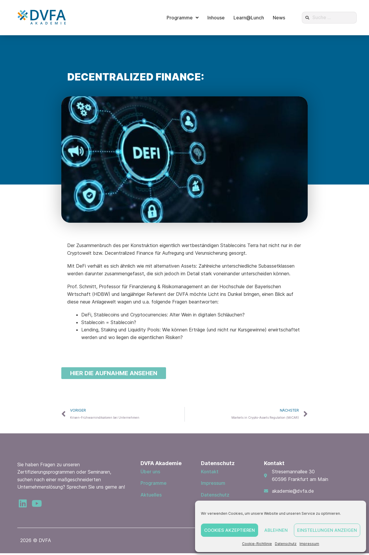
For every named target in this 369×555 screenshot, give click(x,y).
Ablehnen (276, 530)
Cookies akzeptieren (229, 530)
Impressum (309, 543)
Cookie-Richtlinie (257, 543)
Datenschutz (286, 543)
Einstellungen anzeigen (327, 530)
